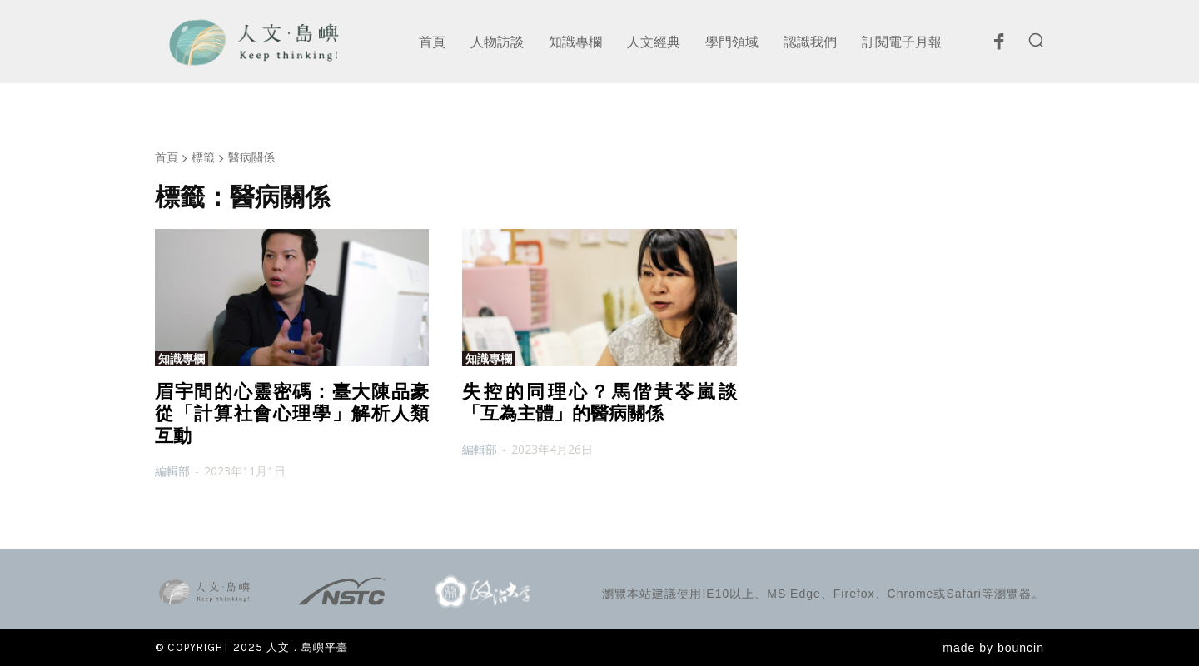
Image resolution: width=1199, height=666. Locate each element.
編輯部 (172, 471)
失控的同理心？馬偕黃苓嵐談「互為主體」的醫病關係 (599, 402)
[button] (1035, 40)
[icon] (998, 45)
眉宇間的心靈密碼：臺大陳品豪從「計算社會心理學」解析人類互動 (292, 413)
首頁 (166, 157)
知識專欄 (181, 358)
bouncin (1021, 647)
